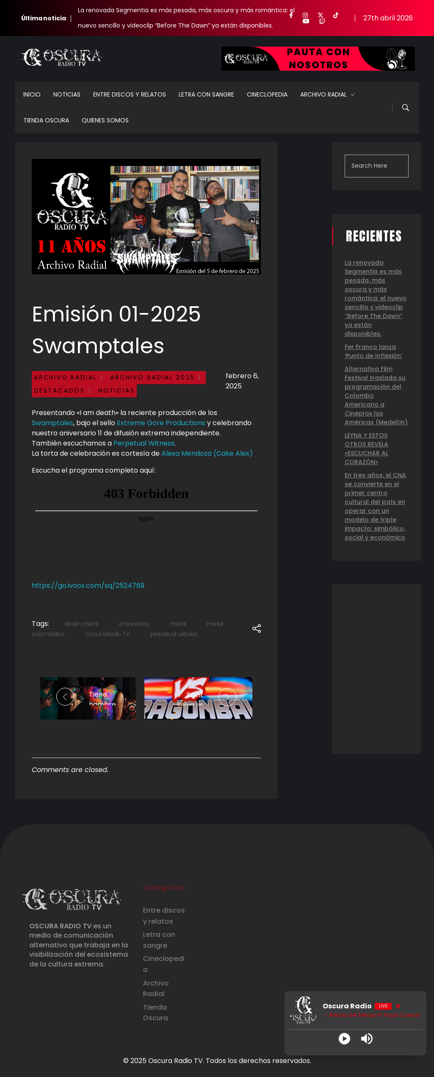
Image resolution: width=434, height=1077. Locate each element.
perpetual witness (174, 634)
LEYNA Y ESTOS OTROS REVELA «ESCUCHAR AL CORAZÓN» (366, 448)
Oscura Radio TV (107, 634)
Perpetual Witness (143, 443)
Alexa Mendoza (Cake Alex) (207, 453)
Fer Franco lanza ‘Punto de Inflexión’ (373, 351)
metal (178, 624)
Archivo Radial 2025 (152, 377)
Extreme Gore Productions (161, 423)
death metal (81, 624)
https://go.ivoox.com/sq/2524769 (88, 585)
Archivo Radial (65, 377)
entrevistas (134, 624)
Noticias (116, 390)
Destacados (59, 390)
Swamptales (52, 423)
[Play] (344, 1039)
